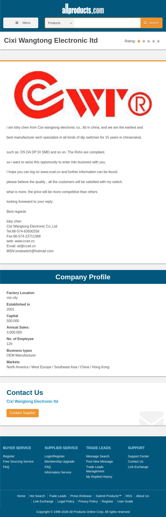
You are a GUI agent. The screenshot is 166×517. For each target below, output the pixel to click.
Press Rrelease (81, 496)
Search (151, 23)
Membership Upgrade (59, 461)
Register (9, 456)
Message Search (98, 456)
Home (21, 496)
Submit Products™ (109, 496)
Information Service (58, 472)
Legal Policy (65, 501)
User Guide (125, 501)
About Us (142, 496)
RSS (129, 496)
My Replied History (99, 476)
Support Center (138, 456)
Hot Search (37, 496)
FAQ (6, 467)
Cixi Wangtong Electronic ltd (51, 40)
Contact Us (135, 461)
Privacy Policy (88, 501)
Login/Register (55, 456)
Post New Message (99, 461)
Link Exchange (138, 467)
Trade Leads (57, 496)
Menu (21, 23)
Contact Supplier (22, 413)
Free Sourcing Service (18, 461)
